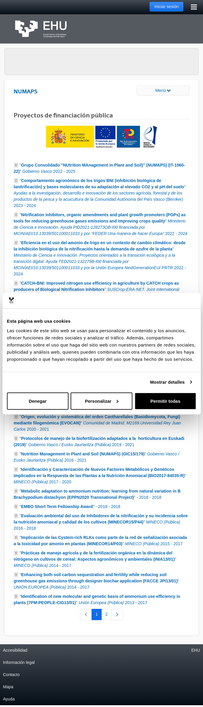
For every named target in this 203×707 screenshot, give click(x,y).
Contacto (11, 674)
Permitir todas (165, 400)
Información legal (19, 662)
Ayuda (9, 699)
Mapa (8, 686)
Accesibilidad (15, 650)
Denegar (38, 400)
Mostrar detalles (167, 382)
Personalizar (102, 400)
